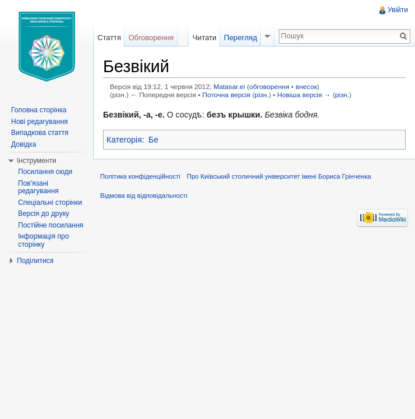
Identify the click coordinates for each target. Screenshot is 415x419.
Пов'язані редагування (38, 187)
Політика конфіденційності (140, 176)
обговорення (269, 86)
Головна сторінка (38, 110)
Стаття (108, 37)
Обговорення (151, 37)
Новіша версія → (304, 94)
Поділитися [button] (35, 261)
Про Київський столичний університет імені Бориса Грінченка (279, 176)
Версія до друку (43, 214)
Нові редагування (39, 122)
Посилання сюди (45, 172)
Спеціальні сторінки (50, 202)
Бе (153, 139)
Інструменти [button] (36, 161)
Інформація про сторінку (43, 240)
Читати (205, 37)
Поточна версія (226, 94)
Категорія (124, 139)
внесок (306, 86)
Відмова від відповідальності (143, 195)
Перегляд (240, 37)
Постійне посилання (50, 225)
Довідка (23, 144)
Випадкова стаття (39, 133)
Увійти (398, 10)
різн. (261, 94)
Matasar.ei (229, 86)
